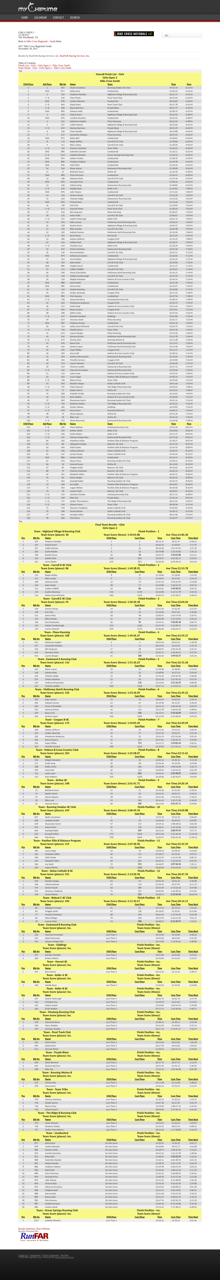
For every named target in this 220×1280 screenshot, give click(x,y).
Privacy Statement (50, 1255)
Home (24, 17)
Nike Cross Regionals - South (40, 41)
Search (75, 17)
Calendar (40, 17)
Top (20, 71)
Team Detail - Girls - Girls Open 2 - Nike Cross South (44, 68)
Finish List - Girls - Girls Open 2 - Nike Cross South (44, 65)
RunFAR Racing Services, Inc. (75, 56)
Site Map (64, 1255)
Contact (58, 17)
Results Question (26, 1228)
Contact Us (23, 1255)
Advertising (35, 1255)
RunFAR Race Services (64, 1257)
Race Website (43, 1228)
